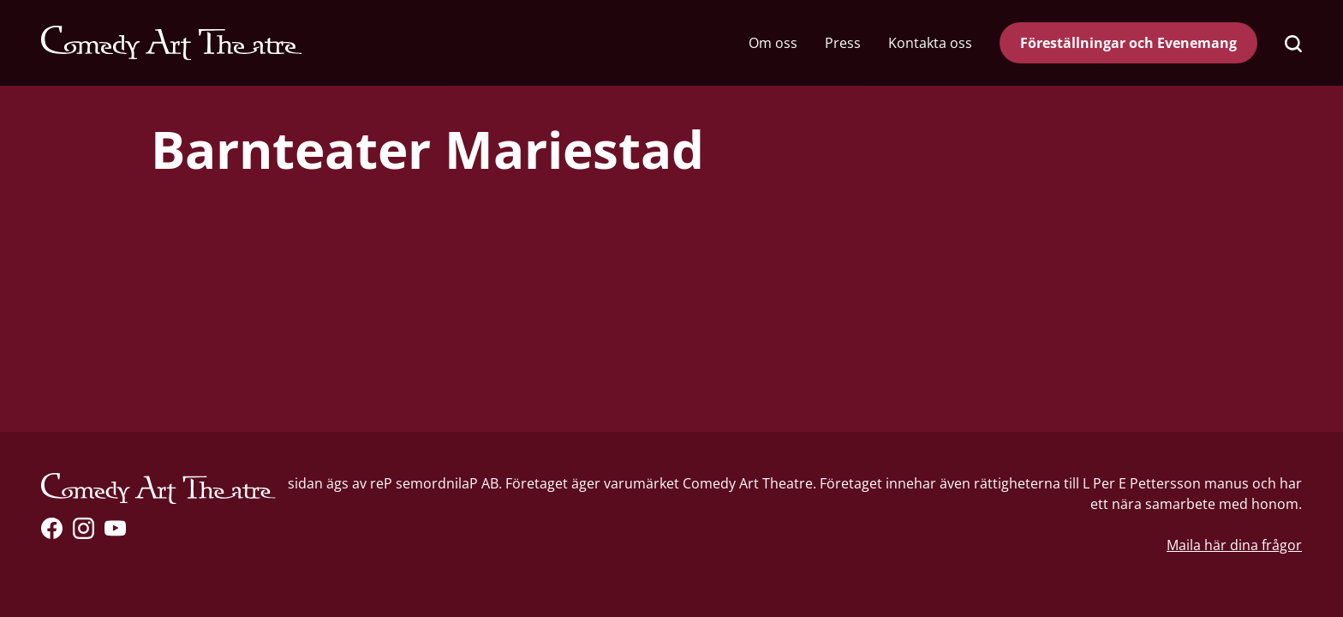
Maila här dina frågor (1234, 545)
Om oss (773, 42)
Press (843, 42)
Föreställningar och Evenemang (1128, 42)
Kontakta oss (930, 42)
